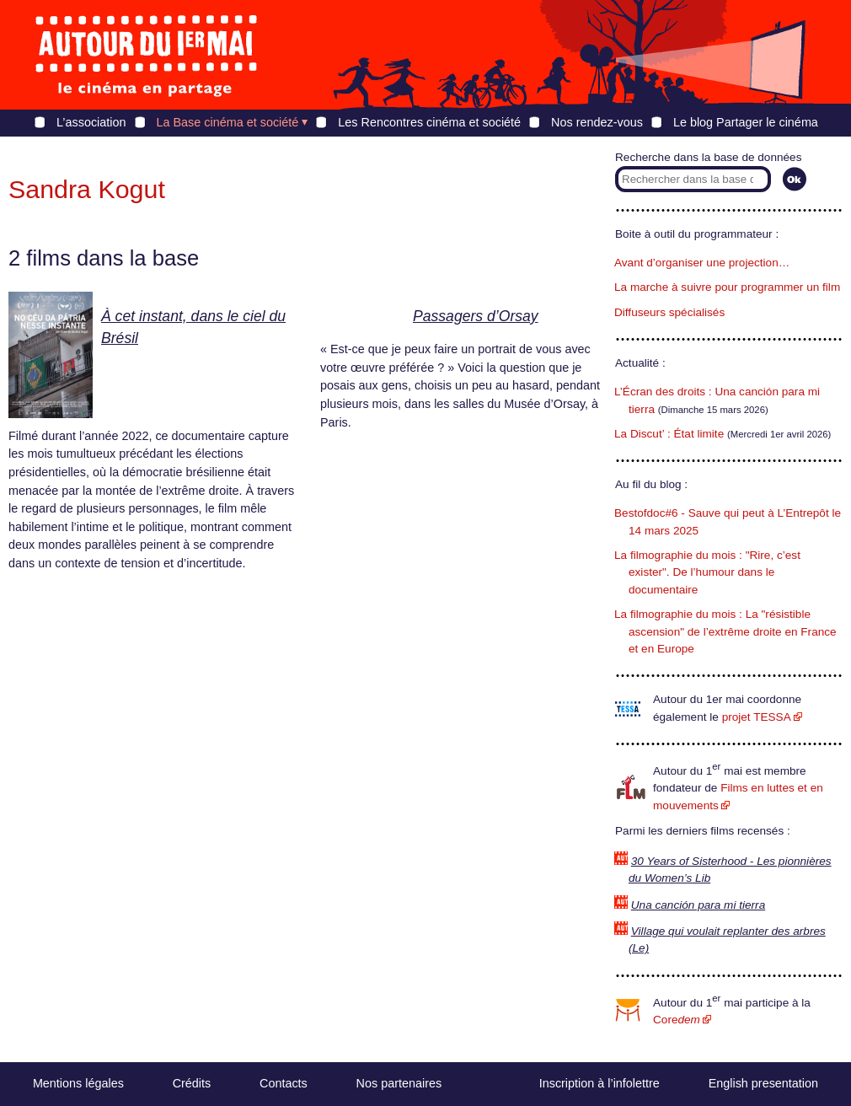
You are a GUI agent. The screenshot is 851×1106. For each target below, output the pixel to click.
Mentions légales (78, 1083)
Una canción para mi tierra (698, 905)
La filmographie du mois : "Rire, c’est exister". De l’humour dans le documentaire (707, 572)
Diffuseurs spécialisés (669, 312)
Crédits (192, 1083)
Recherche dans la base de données (708, 157)
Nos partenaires (399, 1083)
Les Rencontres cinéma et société (429, 122)
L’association (91, 122)
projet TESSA (756, 717)
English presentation (763, 1083)
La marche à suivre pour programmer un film (727, 287)
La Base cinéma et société (228, 122)
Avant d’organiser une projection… (701, 262)
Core (676, 1019)
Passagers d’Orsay (475, 316)
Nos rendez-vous (597, 122)
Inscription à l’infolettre (599, 1083)
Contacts (284, 1083)
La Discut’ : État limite (669, 433)
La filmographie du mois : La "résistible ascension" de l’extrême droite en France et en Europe (725, 631)
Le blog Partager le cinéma (745, 122)
